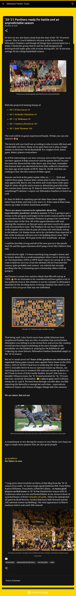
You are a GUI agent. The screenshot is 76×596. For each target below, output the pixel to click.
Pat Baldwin (42, 562)
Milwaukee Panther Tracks (18, 4)
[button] (6, 30)
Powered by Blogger (38, 593)
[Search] (72, 4)
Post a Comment (13, 581)
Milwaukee (10, 562)
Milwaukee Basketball (26, 562)
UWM (52, 562)
